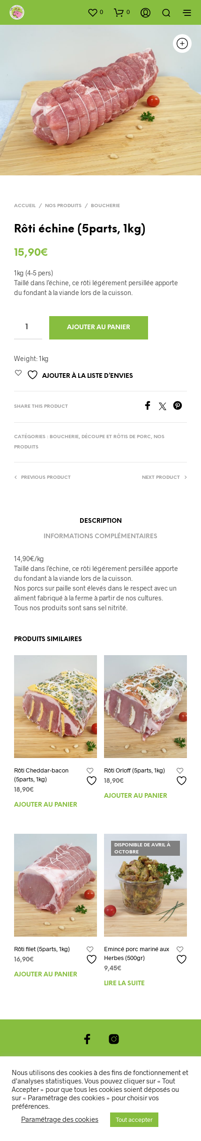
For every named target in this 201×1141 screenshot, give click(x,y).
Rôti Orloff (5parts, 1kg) (134, 770)
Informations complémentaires (100, 537)
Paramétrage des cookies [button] (59, 1119)
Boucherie (105, 206)
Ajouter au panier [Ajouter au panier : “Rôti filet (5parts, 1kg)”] (45, 975)
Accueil (25, 206)
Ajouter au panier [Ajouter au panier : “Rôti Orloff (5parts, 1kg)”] (135, 796)
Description (101, 521)
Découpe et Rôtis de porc (116, 437)
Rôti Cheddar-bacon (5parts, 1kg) (41, 774)
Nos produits (63, 206)
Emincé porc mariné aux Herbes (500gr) (136, 953)
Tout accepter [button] (134, 1119)
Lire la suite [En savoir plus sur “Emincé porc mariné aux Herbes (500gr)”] (124, 984)
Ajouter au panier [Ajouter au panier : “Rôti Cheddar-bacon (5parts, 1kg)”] (45, 805)
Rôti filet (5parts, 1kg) (42, 949)
